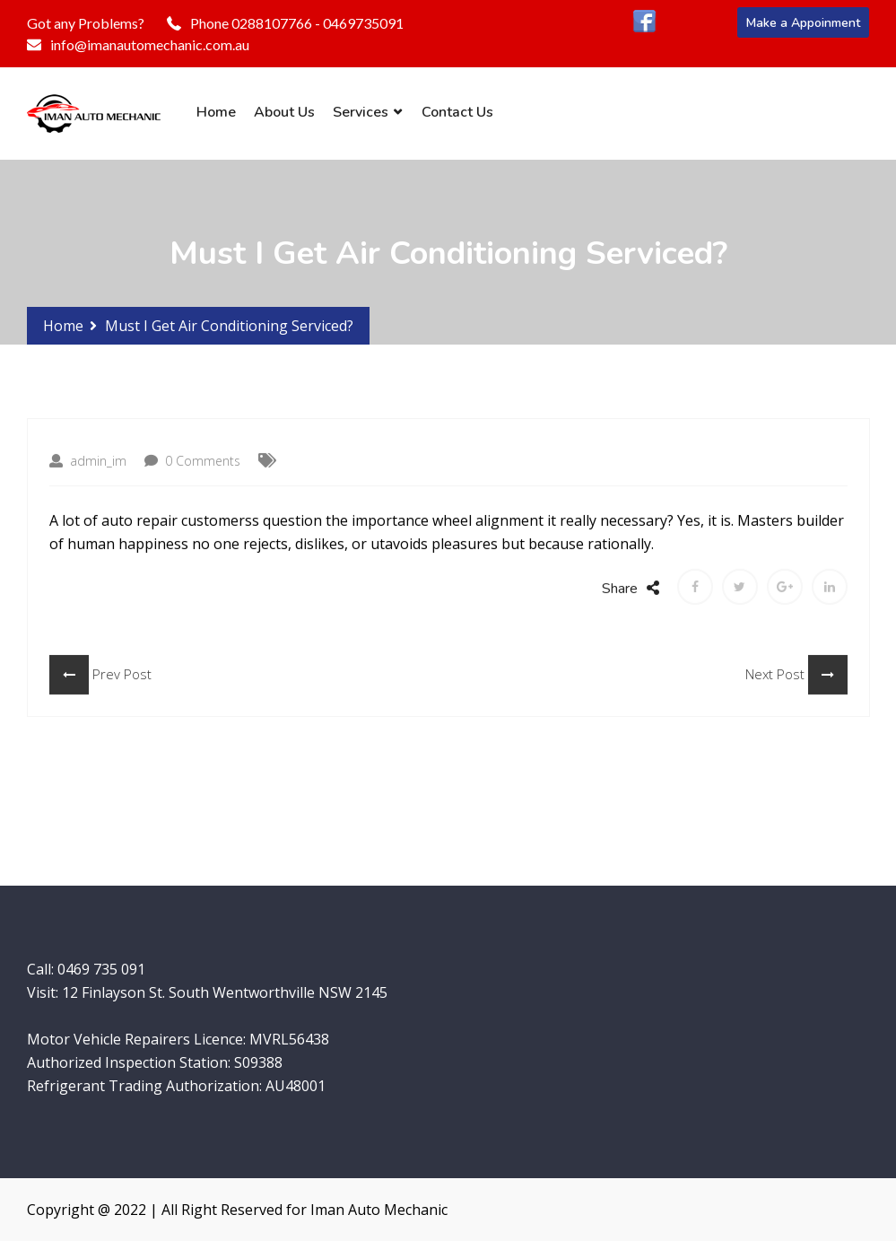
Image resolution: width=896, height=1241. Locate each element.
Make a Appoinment (803, 22)
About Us (284, 112)
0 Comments (192, 474)
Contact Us (457, 112)
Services (360, 112)
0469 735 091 (101, 969)
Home (216, 112)
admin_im (87, 474)
